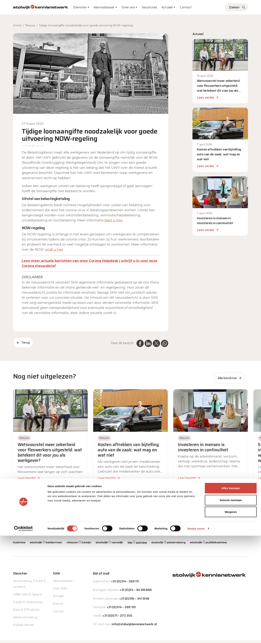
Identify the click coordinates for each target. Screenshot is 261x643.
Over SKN (60, 582)
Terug (25, 342)
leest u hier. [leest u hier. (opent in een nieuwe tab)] (113, 220)
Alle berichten (227, 378)
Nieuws (30, 25)
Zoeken (234, 7)
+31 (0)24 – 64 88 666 (136, 583)
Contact (186, 7)
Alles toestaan (230, 595)
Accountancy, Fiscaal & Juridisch (29, 577)
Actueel (167, 7)
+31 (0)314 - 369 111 (125, 575)
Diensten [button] (80, 7)
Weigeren (231, 619)
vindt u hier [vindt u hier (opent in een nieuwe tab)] (54, 250)
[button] (127, 493)
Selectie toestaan (231, 607)
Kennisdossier (63, 574)
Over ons (128, 7)
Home (17, 25)
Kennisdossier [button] (104, 7)
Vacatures (149, 7)
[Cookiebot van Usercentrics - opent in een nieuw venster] (23, 636)
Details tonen (195, 635)
